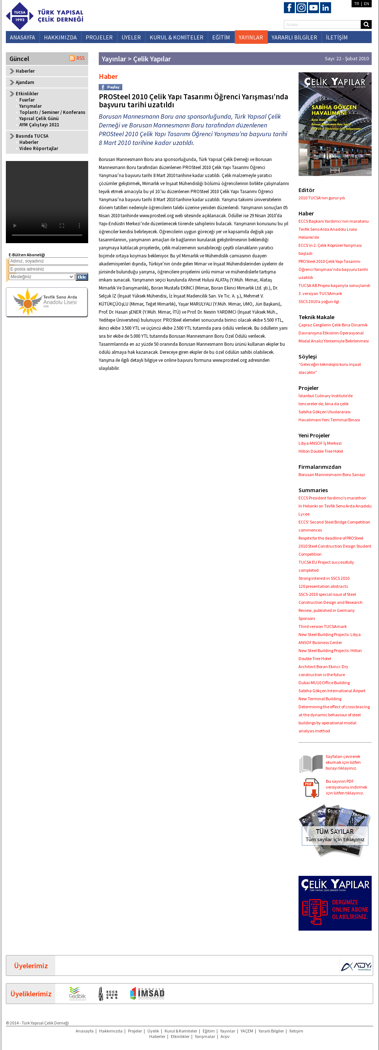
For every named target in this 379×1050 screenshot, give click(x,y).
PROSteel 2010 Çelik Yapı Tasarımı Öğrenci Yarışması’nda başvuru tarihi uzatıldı (333, 269)
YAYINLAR (251, 37)
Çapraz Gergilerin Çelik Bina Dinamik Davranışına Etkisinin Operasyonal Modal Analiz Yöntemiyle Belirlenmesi (334, 333)
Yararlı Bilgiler (271, 1031)
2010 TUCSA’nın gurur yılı (322, 197)
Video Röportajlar (38, 148)
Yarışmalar (30, 106)
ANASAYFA (22, 37)
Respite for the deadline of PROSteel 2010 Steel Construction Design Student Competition (335, 546)
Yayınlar (227, 1031)
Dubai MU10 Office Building (324, 682)
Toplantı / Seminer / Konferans (52, 112)
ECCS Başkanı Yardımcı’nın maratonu (334, 221)
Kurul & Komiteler (181, 1031)
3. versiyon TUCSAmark (320, 293)
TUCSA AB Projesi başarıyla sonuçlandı (334, 285)
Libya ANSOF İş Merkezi (320, 443)
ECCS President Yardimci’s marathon (332, 498)
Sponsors (307, 618)
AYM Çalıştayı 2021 (39, 125)
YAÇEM (247, 1031)
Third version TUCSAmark (323, 626)
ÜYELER (131, 37)
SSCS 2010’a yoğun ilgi (319, 301)
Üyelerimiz (31, 965)
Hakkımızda (111, 1031)
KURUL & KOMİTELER (176, 37)
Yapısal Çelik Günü (39, 118)
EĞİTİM (221, 37)
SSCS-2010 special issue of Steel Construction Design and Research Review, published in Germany (331, 602)
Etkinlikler (180, 1036)
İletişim (296, 1031)
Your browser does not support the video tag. (47, 202)
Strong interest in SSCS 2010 (324, 578)
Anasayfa (85, 1031)
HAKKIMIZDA (60, 37)
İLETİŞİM (337, 37)
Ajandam (25, 82)
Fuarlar (27, 100)
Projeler (135, 1031)
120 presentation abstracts (323, 586)
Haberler (25, 71)
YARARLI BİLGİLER (294, 37)
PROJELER (99, 37)
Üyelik (153, 1031)
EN (366, 4)
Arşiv (225, 1036)
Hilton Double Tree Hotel (321, 451)
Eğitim (209, 1031)
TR (356, 4)
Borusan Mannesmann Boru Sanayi (332, 474)
